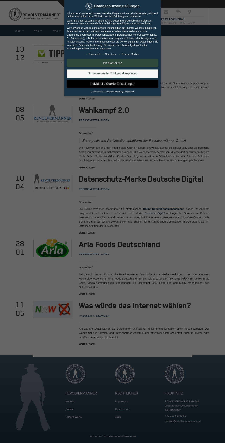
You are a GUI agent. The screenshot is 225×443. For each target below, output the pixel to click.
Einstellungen (74, 48)
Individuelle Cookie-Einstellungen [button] (112, 84)
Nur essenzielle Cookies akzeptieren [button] (112, 73)
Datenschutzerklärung (90, 45)
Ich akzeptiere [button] (112, 63)
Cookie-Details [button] (97, 91)
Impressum (129, 91)
